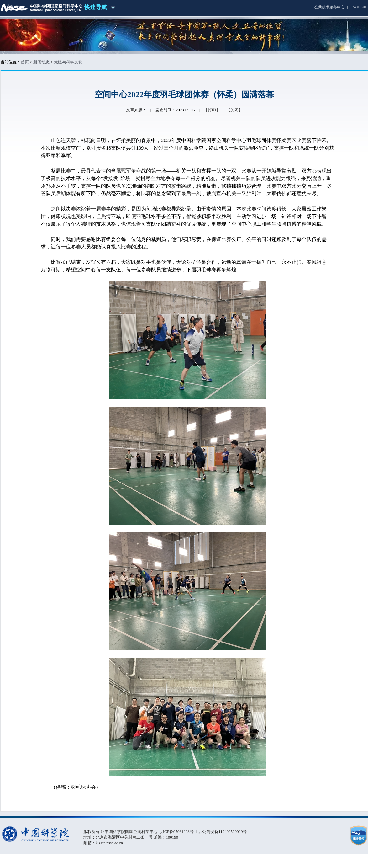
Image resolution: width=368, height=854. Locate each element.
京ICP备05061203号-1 (178, 831)
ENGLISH (358, 7)
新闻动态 (41, 62)
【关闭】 (234, 110)
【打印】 (212, 110)
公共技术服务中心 (329, 7)
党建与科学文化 (68, 62)
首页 (25, 62)
